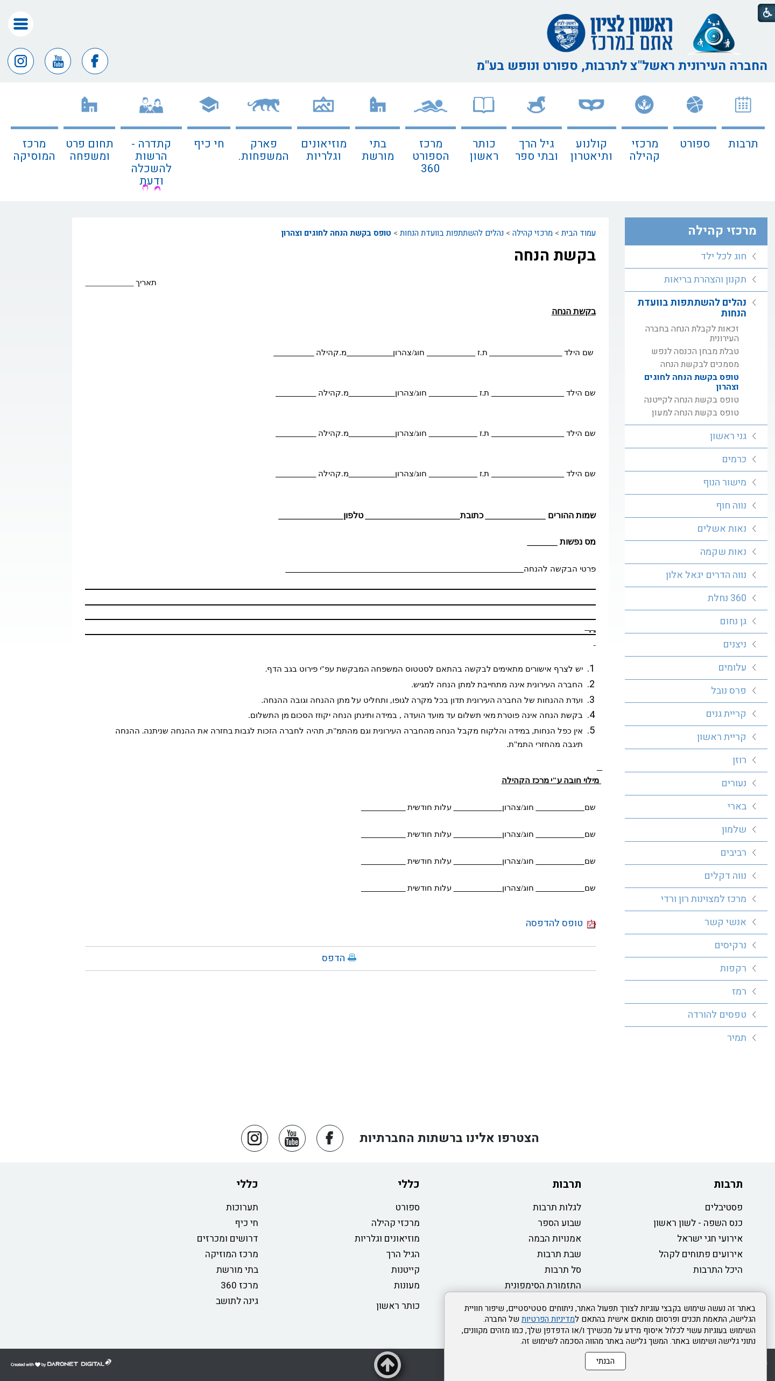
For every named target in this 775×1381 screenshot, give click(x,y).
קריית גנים (726, 714)
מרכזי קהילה (644, 150)
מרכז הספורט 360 (430, 156)
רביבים (733, 852)
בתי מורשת (378, 150)
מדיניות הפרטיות (548, 1319)
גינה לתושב (237, 1301)
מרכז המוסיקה (34, 150)
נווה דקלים (725, 876)
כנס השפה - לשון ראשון (698, 1223)
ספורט (695, 144)
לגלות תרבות (557, 1207)
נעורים (733, 783)
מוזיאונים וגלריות (324, 150)
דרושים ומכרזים (227, 1238)
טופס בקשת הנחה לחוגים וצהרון (336, 233)
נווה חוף (731, 505)
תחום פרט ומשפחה (90, 150)
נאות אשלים (721, 529)
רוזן (739, 760)
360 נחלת (727, 598)
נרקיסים (730, 945)
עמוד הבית (578, 233)
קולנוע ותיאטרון (591, 150)
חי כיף (209, 144)
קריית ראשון (721, 737)
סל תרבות (563, 1270)
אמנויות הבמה (555, 1238)
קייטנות (405, 1270)
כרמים (734, 459)
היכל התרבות (718, 1270)
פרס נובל (728, 691)
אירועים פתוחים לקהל (701, 1254)
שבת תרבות (559, 1254)
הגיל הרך (403, 1254)
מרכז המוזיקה (231, 1254)
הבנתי (605, 1361)
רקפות (733, 968)
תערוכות (242, 1207)
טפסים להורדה (717, 1014)
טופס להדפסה (561, 923)
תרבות (743, 144)
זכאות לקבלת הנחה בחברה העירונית (692, 333)
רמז (739, 991)
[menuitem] (743, 142)
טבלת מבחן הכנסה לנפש (695, 351)
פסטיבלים (724, 1207)
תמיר (736, 1038)
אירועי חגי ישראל (710, 1238)
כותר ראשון (484, 150)
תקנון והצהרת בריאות (705, 279)
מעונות (407, 1285)
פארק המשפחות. (263, 150)
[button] (20, 24)
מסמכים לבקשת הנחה (699, 364)
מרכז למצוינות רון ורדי (703, 899)
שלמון (734, 829)
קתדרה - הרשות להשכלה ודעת (151, 162)
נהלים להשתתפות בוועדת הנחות (452, 233)
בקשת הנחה (555, 255)
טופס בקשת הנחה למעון (695, 412)
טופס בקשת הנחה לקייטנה (691, 399)
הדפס (333, 958)
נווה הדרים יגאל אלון (706, 575)
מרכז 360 (239, 1285)
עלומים (732, 667)
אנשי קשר (725, 922)
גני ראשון (728, 436)
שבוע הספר (559, 1223)
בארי (737, 806)
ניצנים (734, 644)
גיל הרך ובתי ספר (536, 150)
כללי (409, 1184)
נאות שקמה (723, 552)
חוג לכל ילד (723, 256)
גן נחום (733, 621)
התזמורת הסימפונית (543, 1285)
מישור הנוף (724, 482)
